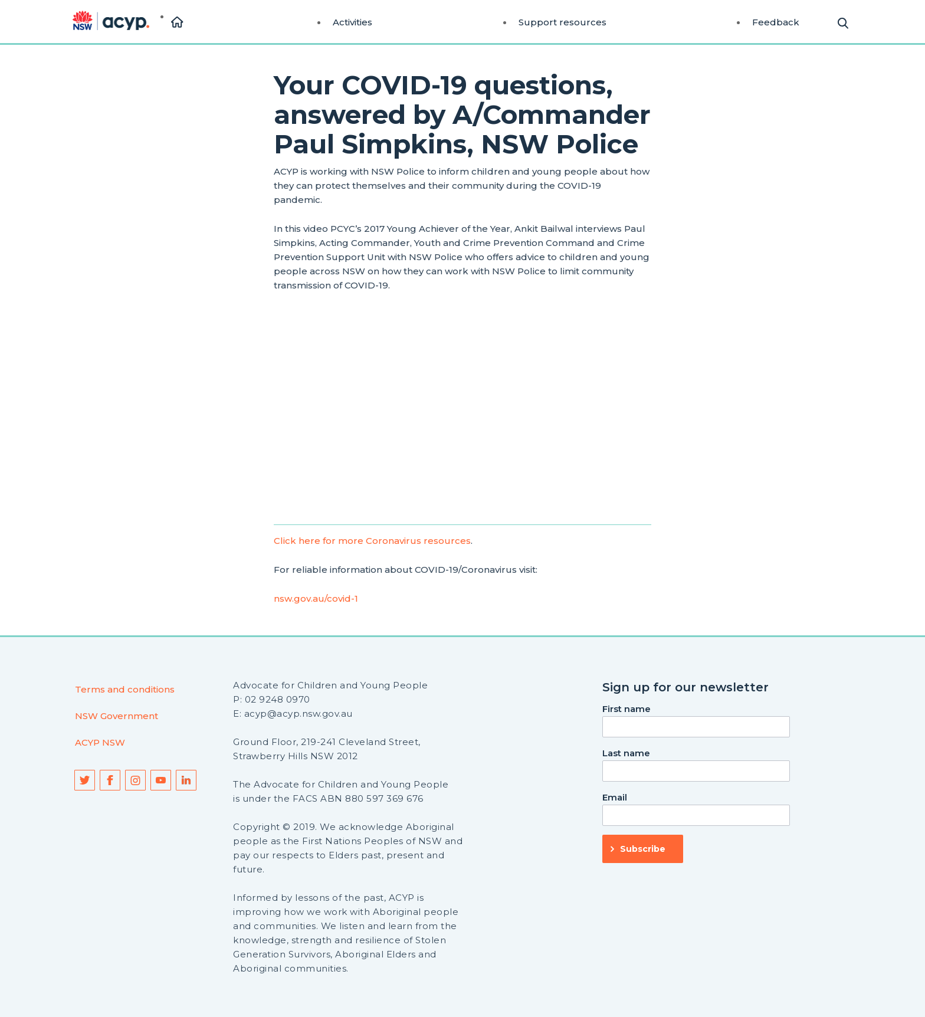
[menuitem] (177, 23)
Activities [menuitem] (352, 22)
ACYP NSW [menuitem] (100, 742)
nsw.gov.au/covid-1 (316, 598)
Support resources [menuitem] (562, 22)
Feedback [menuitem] (775, 22)
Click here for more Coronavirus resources (372, 540)
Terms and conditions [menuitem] (125, 689)
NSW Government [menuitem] (116, 715)
